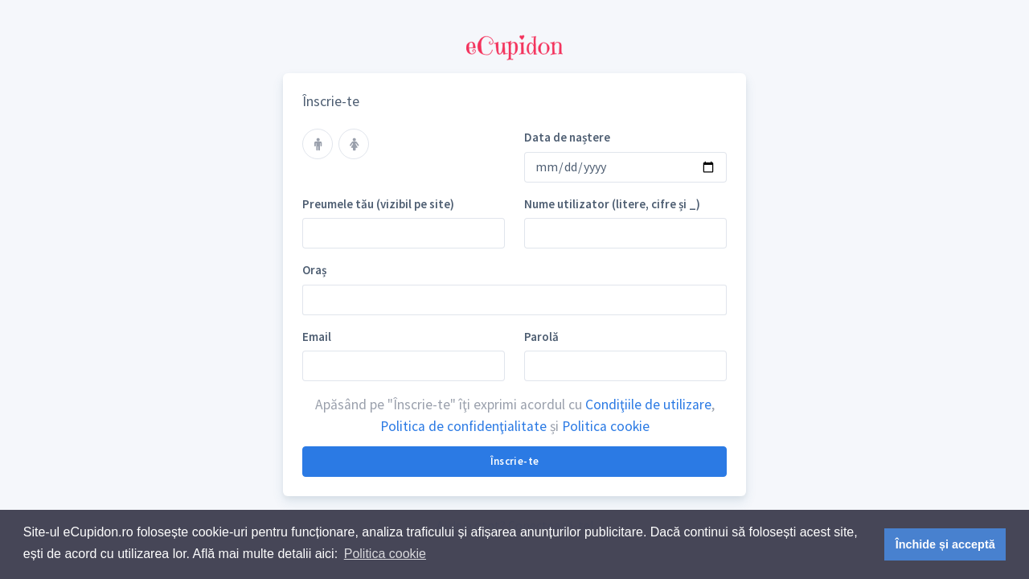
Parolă (541, 336)
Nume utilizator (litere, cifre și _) (612, 203)
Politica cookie (606, 426)
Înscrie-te (514, 461)
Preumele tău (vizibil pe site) (378, 203)
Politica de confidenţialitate (463, 426)
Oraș (314, 269)
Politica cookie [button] (385, 554)
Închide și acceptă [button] (945, 544)
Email (316, 336)
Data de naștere (567, 137)
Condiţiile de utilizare (648, 404)
